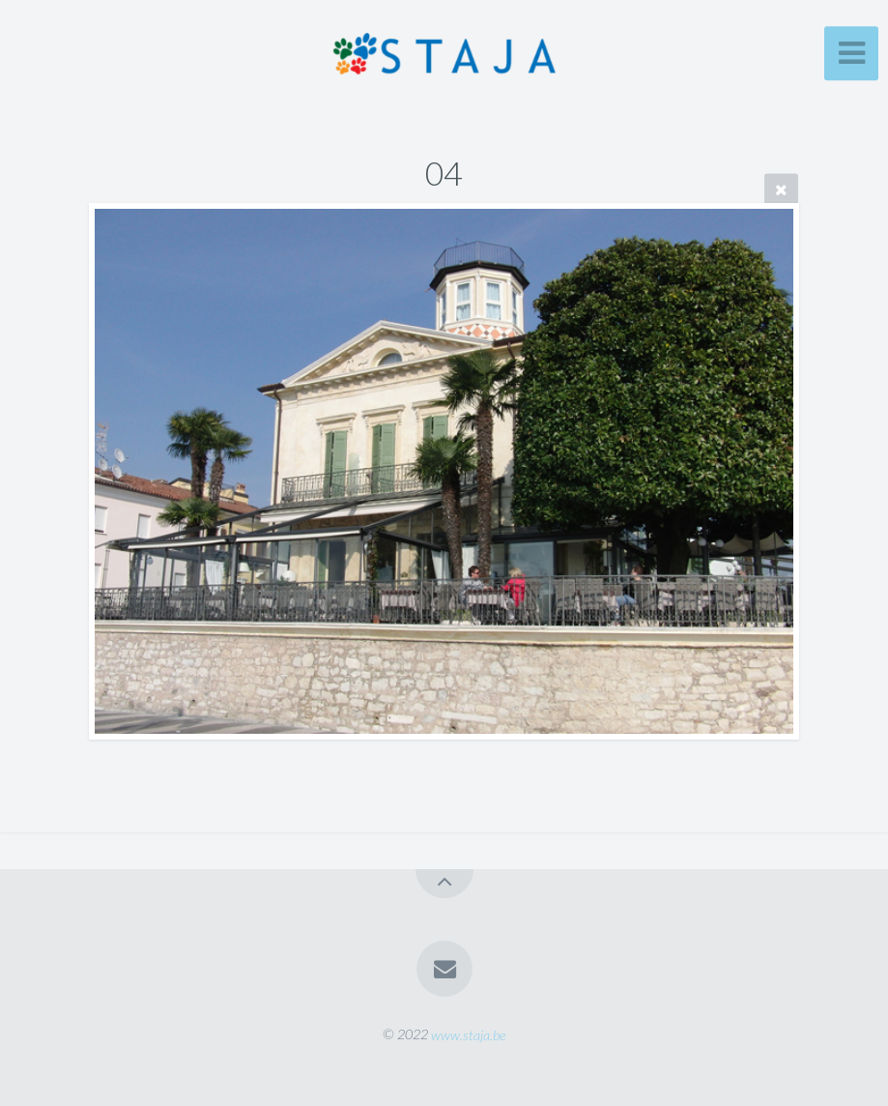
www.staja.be (468, 1034)
